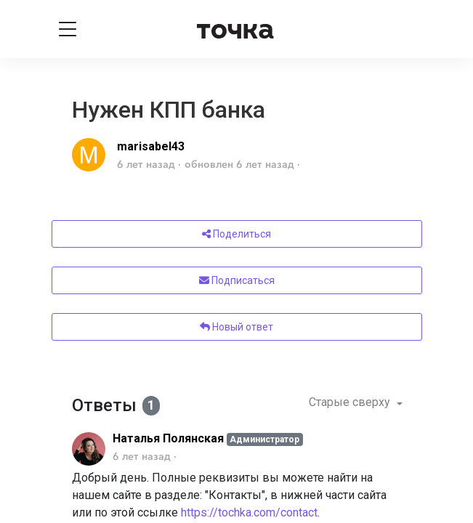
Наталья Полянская (168, 438)
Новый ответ (236, 327)
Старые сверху (351, 402)
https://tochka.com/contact (249, 512)
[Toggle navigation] (67, 29)
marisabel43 (151, 146)
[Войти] (407, 29)
